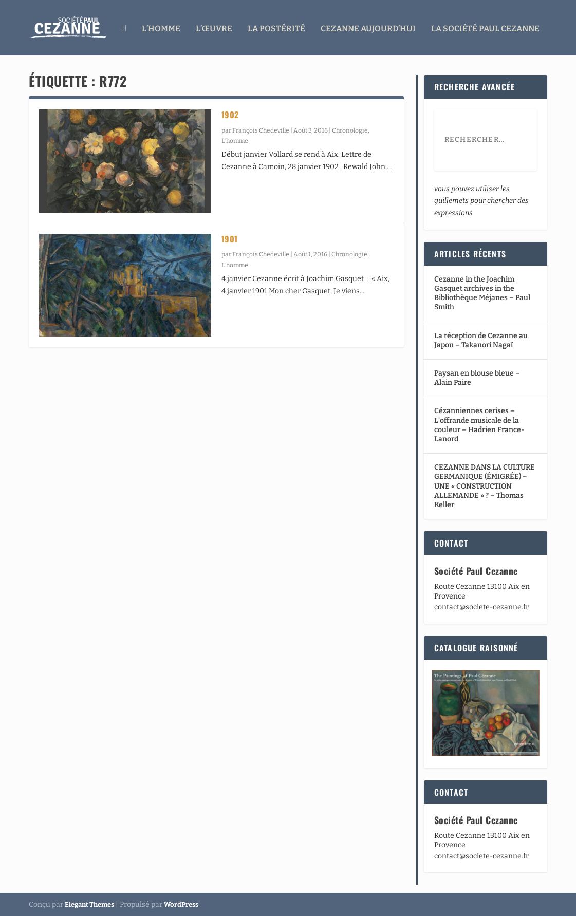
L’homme (161, 27)
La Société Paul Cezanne (485, 27)
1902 (230, 113)
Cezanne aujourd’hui (368, 27)
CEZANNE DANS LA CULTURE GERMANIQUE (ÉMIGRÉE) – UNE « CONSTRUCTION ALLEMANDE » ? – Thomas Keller (484, 485)
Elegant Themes (89, 904)
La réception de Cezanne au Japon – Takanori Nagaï (481, 339)
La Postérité (276, 27)
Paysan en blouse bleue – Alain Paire (477, 377)
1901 (229, 238)
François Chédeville (260, 129)
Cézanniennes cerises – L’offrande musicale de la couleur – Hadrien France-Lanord (479, 424)
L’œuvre (214, 27)
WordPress (181, 904)
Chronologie (350, 129)
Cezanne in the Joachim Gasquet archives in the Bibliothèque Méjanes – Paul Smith (482, 292)
